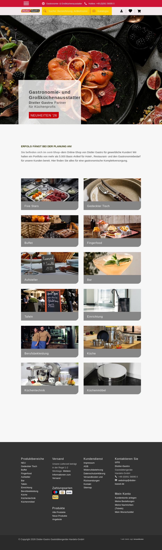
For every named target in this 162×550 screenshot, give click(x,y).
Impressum (89, 463)
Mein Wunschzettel (124, 512)
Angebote (57, 519)
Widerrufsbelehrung (93, 469)
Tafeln (24, 484)
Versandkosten (138, 539)
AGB (86, 466)
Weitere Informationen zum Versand (61, 474)
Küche (24, 494)
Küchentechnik (28, 498)
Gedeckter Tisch (29, 466)
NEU (23, 463)
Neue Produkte (59, 516)
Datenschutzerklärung (94, 473)
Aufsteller (25, 477)
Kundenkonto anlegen (125, 497)
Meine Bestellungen (124, 501)
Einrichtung (26, 487)
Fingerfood (26, 473)
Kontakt (87, 484)
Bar (23, 480)
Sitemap (88, 487)
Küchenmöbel (28, 501)
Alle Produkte (59, 512)
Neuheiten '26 (43, 115)
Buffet (24, 469)
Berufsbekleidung (29, 491)
